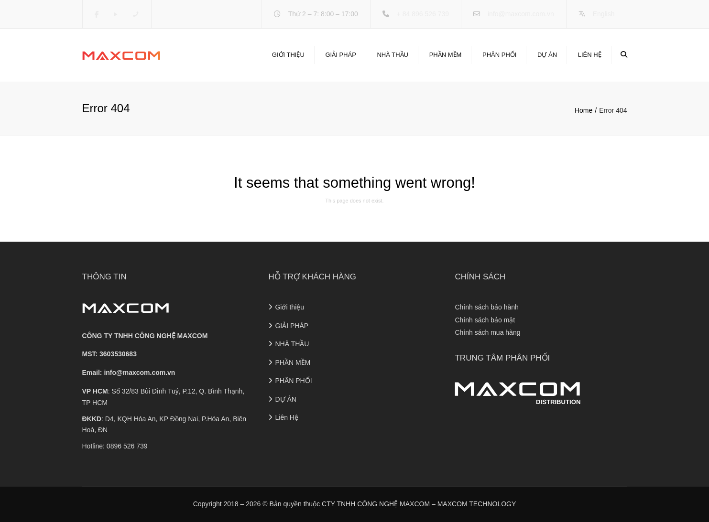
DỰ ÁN (547, 54)
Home (583, 110)
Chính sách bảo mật (485, 320)
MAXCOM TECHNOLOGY (476, 504)
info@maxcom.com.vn (521, 14)
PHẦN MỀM (445, 54)
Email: (128, 372)
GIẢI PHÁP (340, 54)
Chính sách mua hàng (487, 332)
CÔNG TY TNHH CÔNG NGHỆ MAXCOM (145, 336)
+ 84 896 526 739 (423, 14)
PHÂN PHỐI (499, 54)
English (604, 14)
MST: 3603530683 (109, 354)
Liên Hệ (589, 54)
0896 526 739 (127, 446)
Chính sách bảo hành (486, 307)
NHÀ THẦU (392, 54)
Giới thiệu (288, 54)
